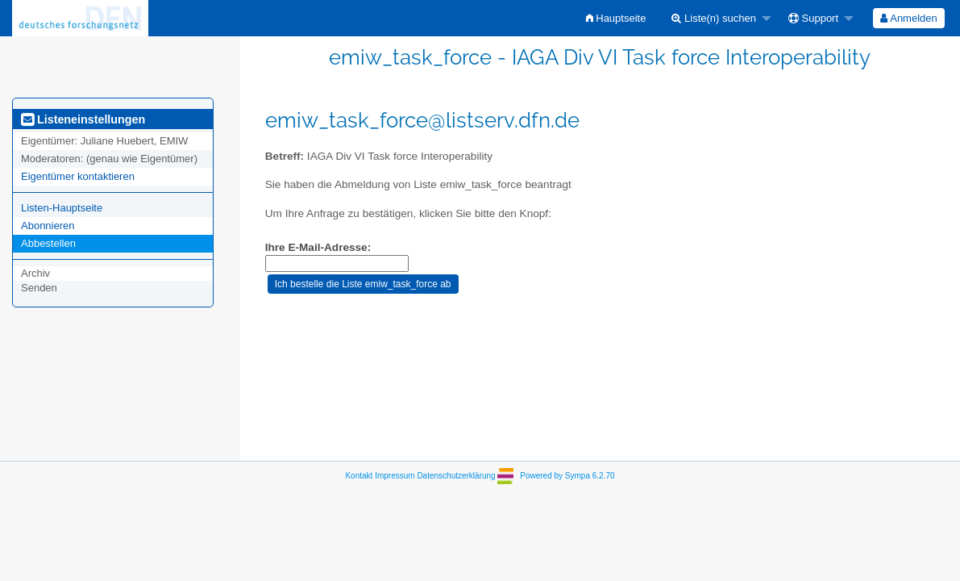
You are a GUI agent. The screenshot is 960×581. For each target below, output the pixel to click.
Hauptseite (616, 18)
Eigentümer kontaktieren (78, 176)
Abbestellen (48, 243)
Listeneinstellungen (83, 119)
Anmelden (908, 18)
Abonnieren (48, 225)
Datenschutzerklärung (456, 475)
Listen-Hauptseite (61, 208)
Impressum (394, 475)
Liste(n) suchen (713, 18)
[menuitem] (616, 18)
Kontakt (358, 475)
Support (813, 18)
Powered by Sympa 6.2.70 (567, 475)
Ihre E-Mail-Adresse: (318, 247)
